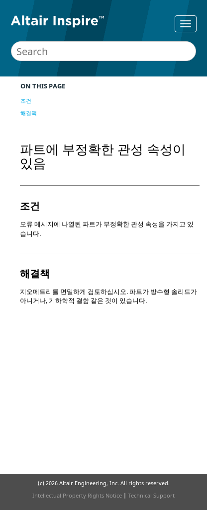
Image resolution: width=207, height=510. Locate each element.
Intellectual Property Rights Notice (77, 495)
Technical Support (151, 495)
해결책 (28, 113)
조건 (25, 100)
